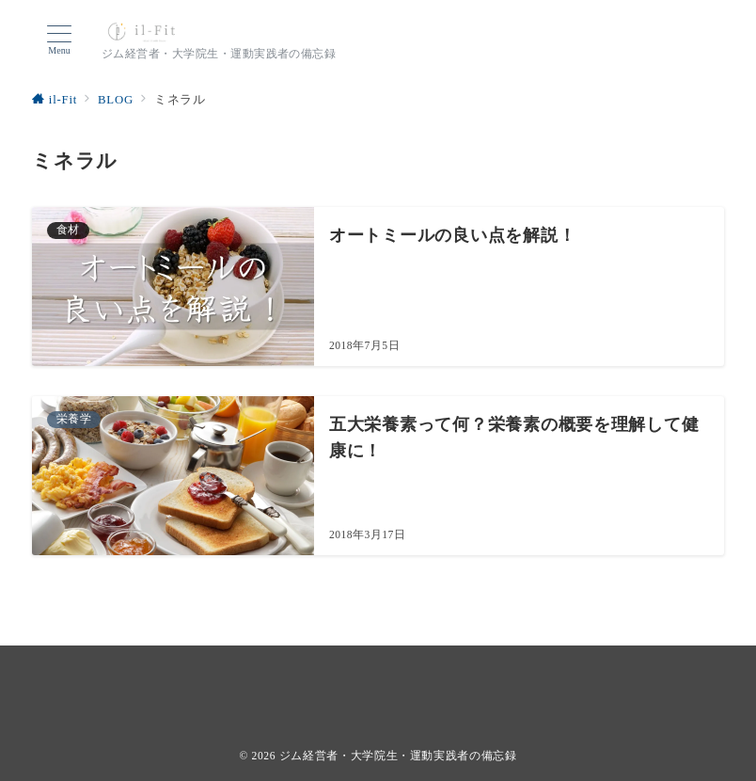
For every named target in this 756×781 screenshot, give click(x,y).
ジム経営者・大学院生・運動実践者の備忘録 (398, 756)
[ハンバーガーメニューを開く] (59, 40)
